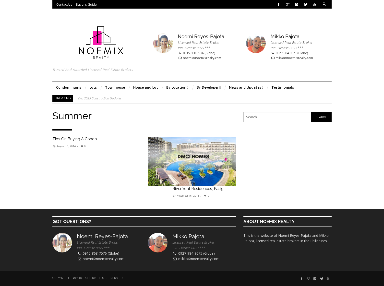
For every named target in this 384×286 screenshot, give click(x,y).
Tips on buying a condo (74, 139)
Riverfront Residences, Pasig (198, 188)
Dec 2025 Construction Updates (99, 98)
